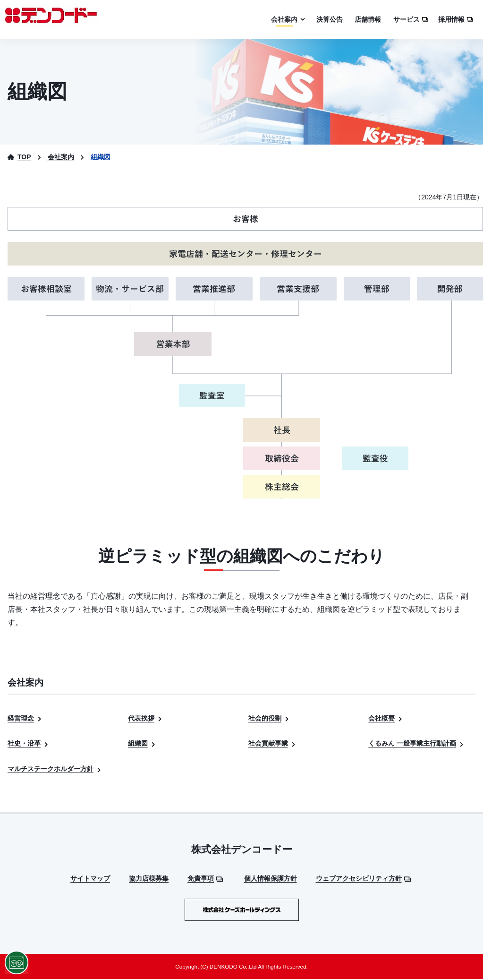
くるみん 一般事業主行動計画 (416, 743)
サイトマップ (90, 878)
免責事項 (205, 878)
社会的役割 (269, 718)
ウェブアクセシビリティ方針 (363, 878)
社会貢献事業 (272, 743)
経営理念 (25, 718)
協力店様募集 (149, 878)
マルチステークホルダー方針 (55, 769)
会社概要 (386, 718)
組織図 (142, 743)
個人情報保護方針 (270, 878)
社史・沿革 (29, 743)
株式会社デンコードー (241, 849)
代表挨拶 (145, 718)
